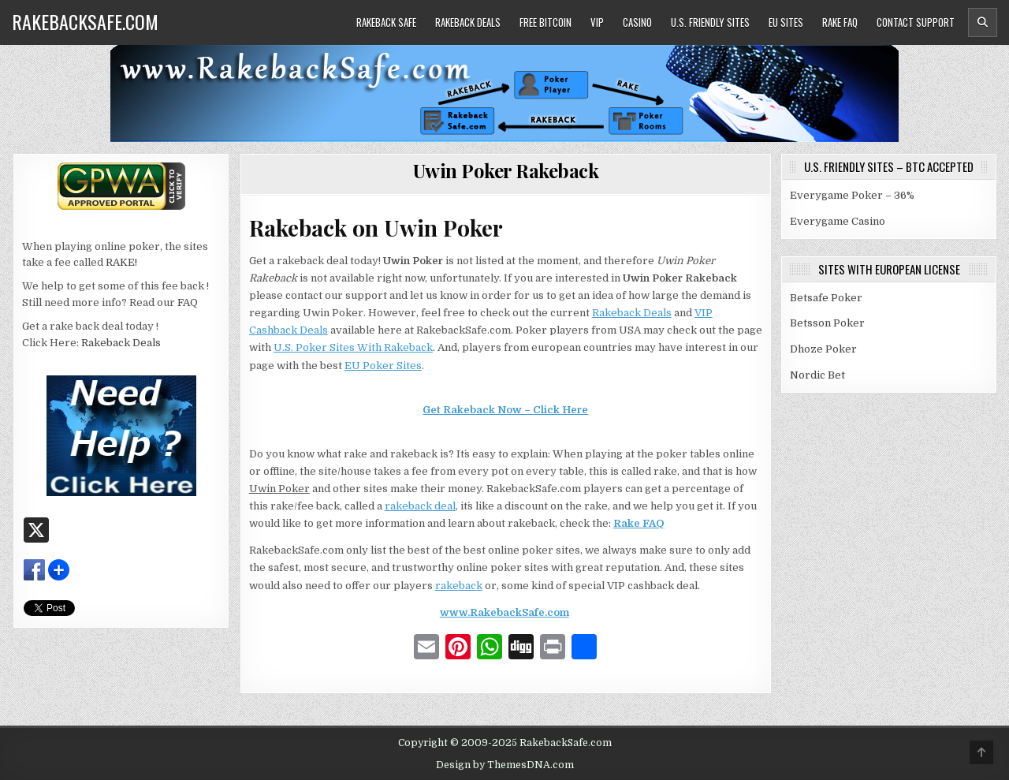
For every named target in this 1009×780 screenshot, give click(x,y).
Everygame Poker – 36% (852, 195)
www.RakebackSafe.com (504, 612)
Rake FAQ (840, 22)
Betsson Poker (827, 323)
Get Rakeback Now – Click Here (505, 410)
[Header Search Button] (982, 22)
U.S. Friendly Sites (710, 22)
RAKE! (121, 262)
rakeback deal (420, 506)
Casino (637, 22)
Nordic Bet (817, 375)
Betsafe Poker (826, 298)
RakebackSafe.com (85, 21)
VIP (597, 22)
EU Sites (786, 22)
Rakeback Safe (386, 22)
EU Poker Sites (383, 365)
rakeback (458, 586)
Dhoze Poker (823, 349)
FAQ (187, 302)
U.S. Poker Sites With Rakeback (353, 347)
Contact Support (916, 22)
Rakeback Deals (468, 22)
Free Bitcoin (545, 22)
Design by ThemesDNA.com (505, 765)
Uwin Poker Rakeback (506, 170)
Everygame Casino (837, 221)
